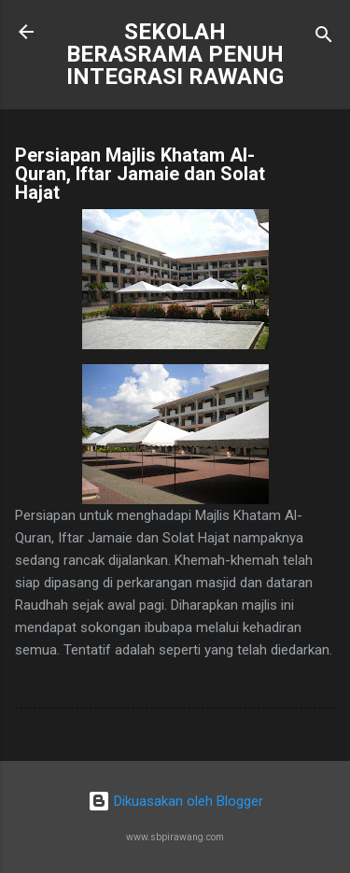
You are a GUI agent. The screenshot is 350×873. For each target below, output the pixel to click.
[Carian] (324, 37)
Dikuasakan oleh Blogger (175, 801)
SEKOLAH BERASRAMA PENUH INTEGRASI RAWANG (175, 54)
